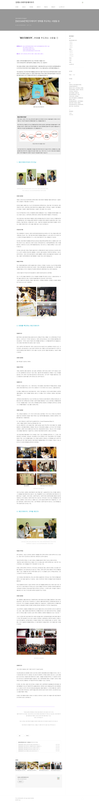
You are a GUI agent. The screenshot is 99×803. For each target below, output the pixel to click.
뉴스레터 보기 (62, 7)
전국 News (71, 55)
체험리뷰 (46, 7)
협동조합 (70, 99)
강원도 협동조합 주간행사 (77, 84)
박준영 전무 (76, 91)
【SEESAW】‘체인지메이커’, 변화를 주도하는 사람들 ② (29, 746)
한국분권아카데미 (80, 104)
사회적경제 (76, 96)
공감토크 (24, 7)
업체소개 (38, 7)
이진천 (78, 94)
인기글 (74, 74)
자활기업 (77, 89)
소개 (70, 38)
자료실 (70, 58)
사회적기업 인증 (71, 96)
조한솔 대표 (81, 89)
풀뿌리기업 (77, 92)
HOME (16, 7)
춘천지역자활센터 (72, 92)
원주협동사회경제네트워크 (73, 86)
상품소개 (71, 45)
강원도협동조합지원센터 (73, 101)
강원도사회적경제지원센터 (22, 779)
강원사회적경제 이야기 (22, 742)
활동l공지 (53, 7)
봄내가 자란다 (71, 106)
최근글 (70, 74)
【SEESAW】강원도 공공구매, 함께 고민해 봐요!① (28, 744)
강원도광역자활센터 (72, 89)
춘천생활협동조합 (80, 97)
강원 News (71, 54)
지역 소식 (71, 52)
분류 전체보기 (71, 36)
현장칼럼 (31, 7)
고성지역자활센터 (80, 101)
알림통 (70, 49)
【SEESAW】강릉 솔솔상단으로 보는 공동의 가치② (28, 747)
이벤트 (70, 62)
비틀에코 (79, 102)
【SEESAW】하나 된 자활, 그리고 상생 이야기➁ (27, 750)
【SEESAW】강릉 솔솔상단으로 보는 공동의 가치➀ (28, 749)
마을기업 (75, 102)
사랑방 (70, 60)
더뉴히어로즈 (71, 91)
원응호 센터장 (71, 102)
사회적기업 (71, 84)
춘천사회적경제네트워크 (73, 94)
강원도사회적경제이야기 (24, 2)
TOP (83, 799)
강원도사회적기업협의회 (73, 97)
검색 (80, 2)
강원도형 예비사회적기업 (73, 104)
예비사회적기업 (76, 106)
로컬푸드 (74, 99)
